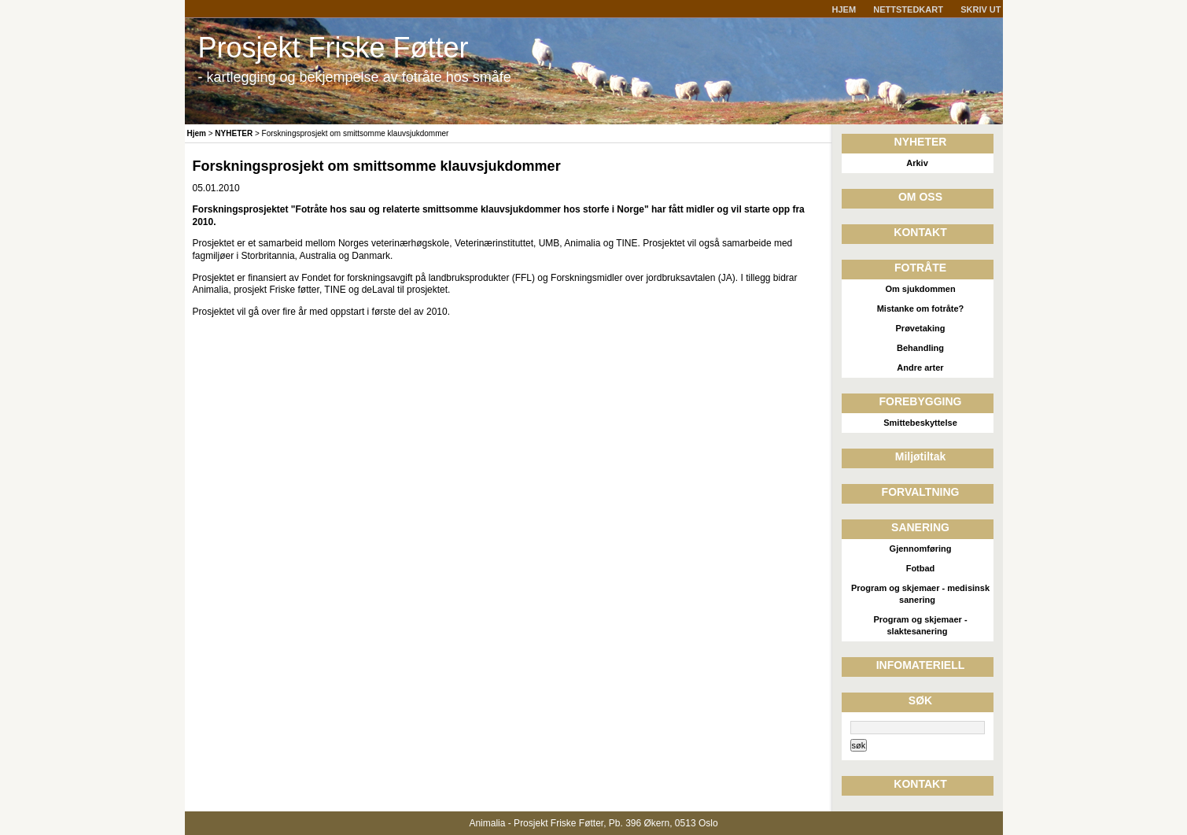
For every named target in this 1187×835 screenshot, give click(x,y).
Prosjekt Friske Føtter (333, 47)
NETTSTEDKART (908, 9)
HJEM (844, 9)
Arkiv (917, 163)
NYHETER (234, 133)
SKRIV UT (980, 9)
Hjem (196, 133)
